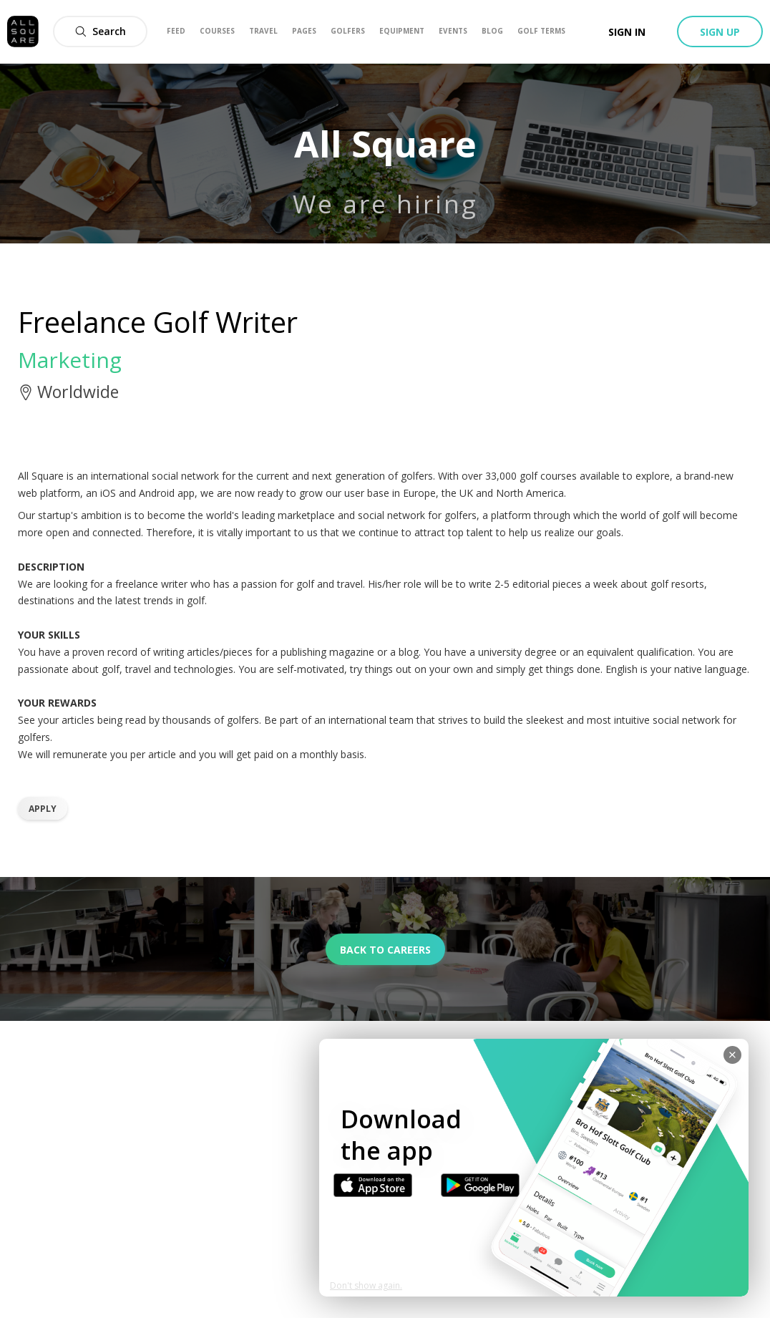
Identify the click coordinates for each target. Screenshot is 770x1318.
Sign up (720, 32)
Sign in (626, 32)
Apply (43, 809)
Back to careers (385, 949)
